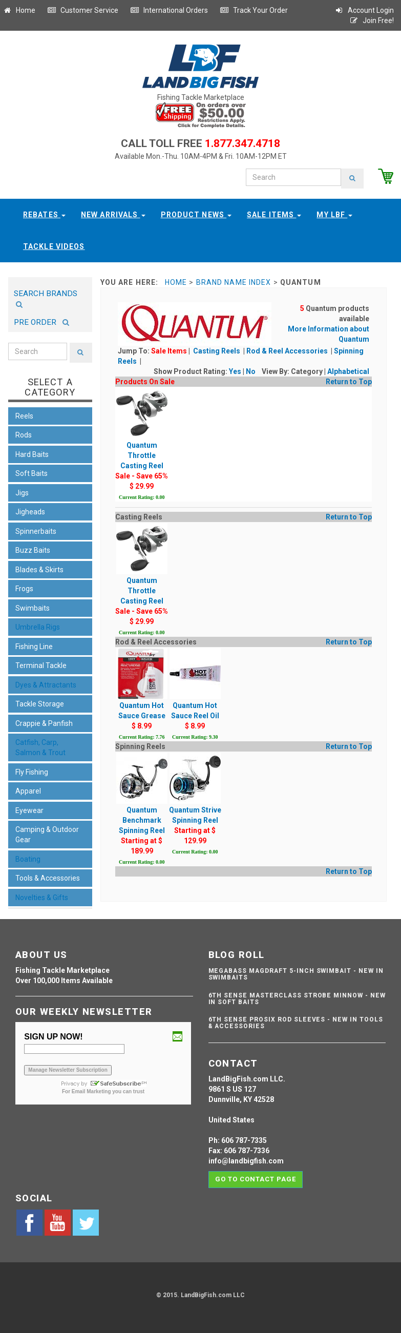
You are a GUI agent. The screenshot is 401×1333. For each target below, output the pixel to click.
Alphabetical (348, 371)
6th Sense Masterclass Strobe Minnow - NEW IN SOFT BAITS (297, 999)
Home (19, 10)
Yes (235, 371)
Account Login (364, 10)
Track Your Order (254, 10)
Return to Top (349, 382)
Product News (196, 215)
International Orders (169, 10)
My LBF (334, 215)
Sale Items (274, 215)
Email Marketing (91, 1091)
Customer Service (82, 10)
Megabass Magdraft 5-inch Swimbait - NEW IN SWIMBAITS (296, 974)
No (251, 371)
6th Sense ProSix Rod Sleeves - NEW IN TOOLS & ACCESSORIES (295, 1023)
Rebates (44, 215)
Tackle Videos (54, 246)
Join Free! (371, 20)
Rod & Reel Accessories (287, 351)
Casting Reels (217, 351)
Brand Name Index (233, 282)
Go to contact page (256, 1179)
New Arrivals (113, 215)
